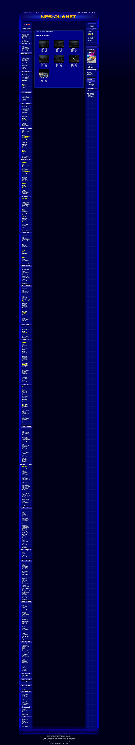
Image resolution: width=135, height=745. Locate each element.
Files (23, 141)
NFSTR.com (91, 94)
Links (23, 713)
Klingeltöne (25, 373)
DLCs (23, 148)
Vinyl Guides (25, 498)
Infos (23, 513)
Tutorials (24, 594)
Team (23, 721)
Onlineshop (25, 719)
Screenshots (25, 90)
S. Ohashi (24, 424)
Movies (24, 546)
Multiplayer (25, 137)
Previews (24, 701)
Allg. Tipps (25, 531)
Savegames (25, 446)
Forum (24, 40)
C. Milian (24, 378)
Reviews (24, 119)
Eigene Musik (25, 300)
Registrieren (91, 84)
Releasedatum (25, 49)
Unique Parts (25, 527)
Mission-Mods (25, 652)
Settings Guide (26, 299)
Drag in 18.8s (25, 592)
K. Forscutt (25, 423)
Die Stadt (24, 489)
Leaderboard (25, 269)
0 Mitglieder (90, 74)
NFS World (90, 38)
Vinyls (23, 577)
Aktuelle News (25, 34)
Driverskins (25, 619)
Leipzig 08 (24, 381)
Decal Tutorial (25, 499)
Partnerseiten (25, 712)
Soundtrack (25, 65)
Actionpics (25, 662)
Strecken (24, 220)
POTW (23, 720)
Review (24, 210)
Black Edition (25, 485)
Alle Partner (91, 90)
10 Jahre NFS (25, 41)
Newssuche (25, 36)
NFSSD (89, 95)
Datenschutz (25, 725)
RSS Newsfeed (26, 39)
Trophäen (24, 115)
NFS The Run (91, 34)
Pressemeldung (26, 567)
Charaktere (25, 518)
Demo (23, 135)
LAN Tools (24, 580)
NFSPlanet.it (91, 96)
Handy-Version (26, 486)
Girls (23, 517)
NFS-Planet (68, 735)
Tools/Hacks (25, 365)
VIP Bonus (25, 182)
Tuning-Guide (25, 413)
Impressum (25, 726)
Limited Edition (26, 136)
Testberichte (25, 211)
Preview (24, 85)
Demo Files (25, 448)
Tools (23, 539)
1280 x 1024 (44, 49)
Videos (24, 68)
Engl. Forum (25, 710)
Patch (23, 444)
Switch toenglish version (26, 27)
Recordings (25, 397)
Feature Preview (26, 277)
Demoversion (25, 614)
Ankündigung (25, 48)
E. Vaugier (24, 434)
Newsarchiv (25, 35)
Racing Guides (26, 495)
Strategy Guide (26, 496)
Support (24, 412)
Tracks (24, 612)
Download (24, 622)
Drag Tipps (25, 532)
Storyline (24, 345)
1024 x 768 (44, 48)
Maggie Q (24, 377)
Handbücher (25, 142)
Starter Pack (25, 276)
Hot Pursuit (90, 37)
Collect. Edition (26, 439)
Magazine (24, 528)
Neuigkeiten (25, 47)
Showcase (24, 288)
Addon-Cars (25, 623)
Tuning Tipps (25, 529)
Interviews (24, 606)
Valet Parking (25, 263)
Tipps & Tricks (25, 656)
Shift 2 (89, 36)
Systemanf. (25, 51)
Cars (23, 535)
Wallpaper (24, 157)
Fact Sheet (25, 568)
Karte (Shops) (25, 526)
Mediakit (24, 461)
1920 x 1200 (44, 51)
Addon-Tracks (25, 646)
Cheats (24, 183)
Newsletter (25, 37)
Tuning (24, 225)
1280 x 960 (44, 79)
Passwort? (90, 85)
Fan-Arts (24, 460)
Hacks (23, 540)
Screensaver (25, 696)
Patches (24, 175)
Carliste (24, 607)
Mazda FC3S (25, 205)
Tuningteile (25, 566)
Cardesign (24, 670)
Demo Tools (25, 541)
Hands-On (24, 120)
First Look (24, 298)
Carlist (24, 514)
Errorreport (25, 723)
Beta (23, 273)
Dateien (24, 471)
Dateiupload (25, 714)
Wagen (24, 64)
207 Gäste (89, 73)
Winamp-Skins (26, 450)
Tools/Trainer (25, 445)
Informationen (25, 483)
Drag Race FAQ (26, 591)
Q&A (23, 168)
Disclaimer (25, 722)
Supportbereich (26, 479)
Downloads (25, 478)
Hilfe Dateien (25, 586)
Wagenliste (25, 357)
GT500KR (24, 358)
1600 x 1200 (44, 50)
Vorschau (24, 391)
